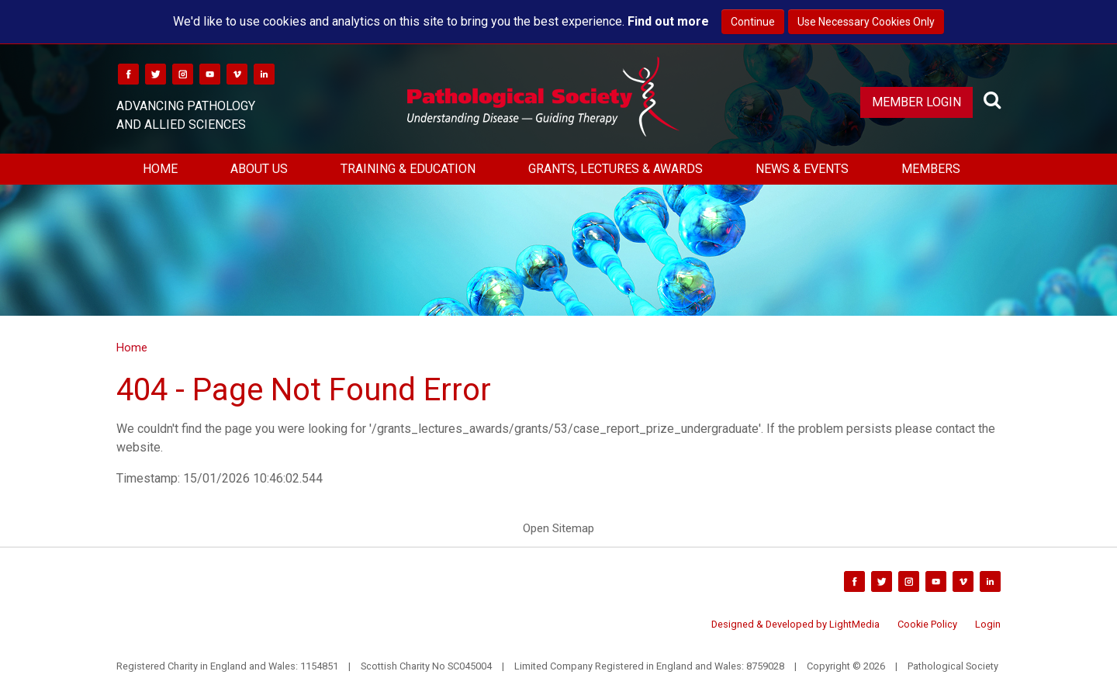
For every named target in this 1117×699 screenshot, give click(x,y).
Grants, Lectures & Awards (615, 168)
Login (988, 624)
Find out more (668, 21)
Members (930, 168)
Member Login (916, 102)
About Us (259, 168)
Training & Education (408, 168)
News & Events (802, 168)
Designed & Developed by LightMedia (795, 624)
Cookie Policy (927, 624)
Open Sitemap (558, 528)
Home (160, 168)
